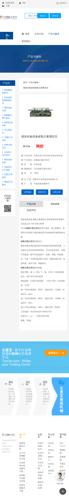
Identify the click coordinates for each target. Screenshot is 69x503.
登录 (22, 3)
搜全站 (43, 16)
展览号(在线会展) (40, 485)
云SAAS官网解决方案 (22, 456)
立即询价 (27, 192)
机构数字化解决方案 (22, 478)
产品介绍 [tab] (31, 204)
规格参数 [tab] (55, 204)
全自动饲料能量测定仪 (7, 100)
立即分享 (56, 192)
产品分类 (7, 36)
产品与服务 (53, 34)
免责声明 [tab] (31, 210)
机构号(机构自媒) (40, 475)
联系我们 (26, 41)
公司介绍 (38, 34)
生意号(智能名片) (40, 446)
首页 (26, 34)
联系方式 (42, 192)
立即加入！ (56, 352)
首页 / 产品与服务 (31, 82)
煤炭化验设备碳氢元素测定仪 (35, 88)
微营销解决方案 (22, 446)
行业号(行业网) (40, 466)
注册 (6, 6)
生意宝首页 (8, 3)
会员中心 (61, 3)
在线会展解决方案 (22, 488)
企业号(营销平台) (40, 456)
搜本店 (55, 16)
